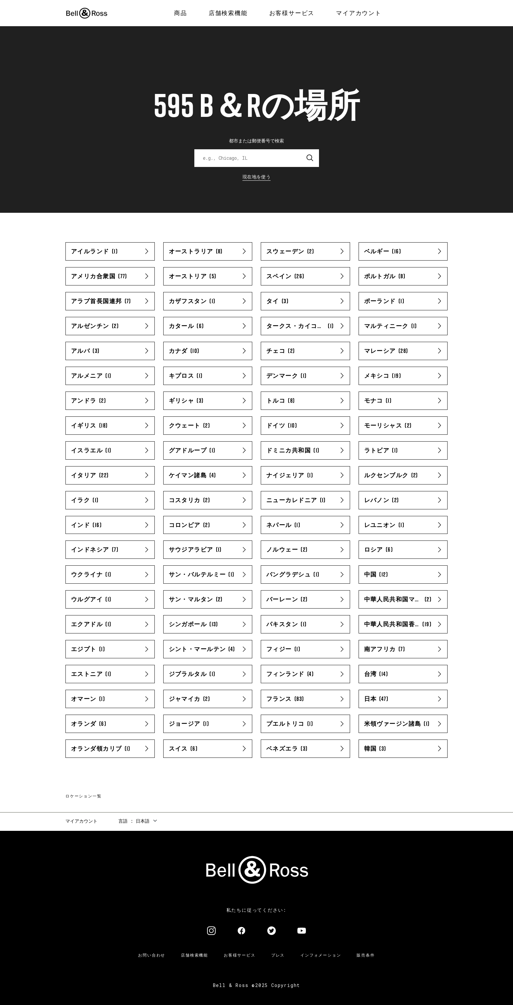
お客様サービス (240, 955)
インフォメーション (320, 955)
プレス (278, 955)
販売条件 (366, 955)
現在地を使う (256, 177)
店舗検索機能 (194, 955)
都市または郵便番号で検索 (256, 140)
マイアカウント (81, 821)
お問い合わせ (151, 955)
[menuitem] (180, 13)
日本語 (143, 821)
